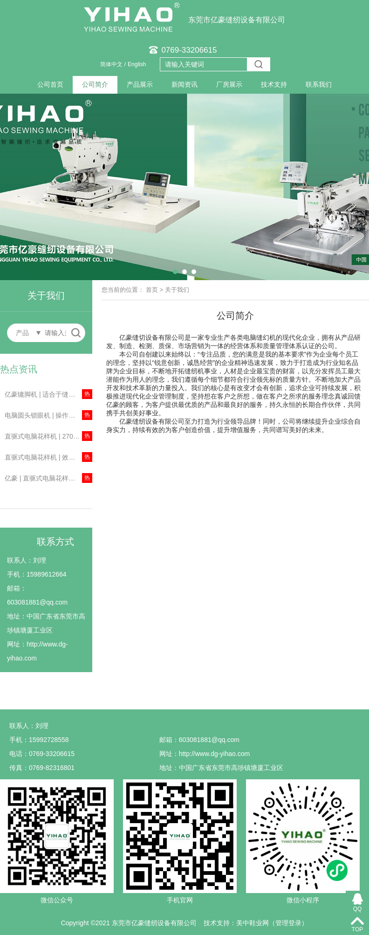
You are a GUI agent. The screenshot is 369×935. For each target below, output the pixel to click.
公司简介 (95, 84)
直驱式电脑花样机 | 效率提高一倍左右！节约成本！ (48, 457)
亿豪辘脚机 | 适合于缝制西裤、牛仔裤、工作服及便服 (48, 394)
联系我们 (319, 84)
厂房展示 (229, 84)
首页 (152, 289)
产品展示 (140, 84)
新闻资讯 (184, 84)
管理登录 (288, 923)
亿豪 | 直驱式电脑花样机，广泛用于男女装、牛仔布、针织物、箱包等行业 (48, 478)
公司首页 (50, 84)
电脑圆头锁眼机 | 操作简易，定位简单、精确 (48, 415)
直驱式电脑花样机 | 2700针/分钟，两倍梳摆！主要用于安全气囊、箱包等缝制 (48, 436)
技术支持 (274, 84)
